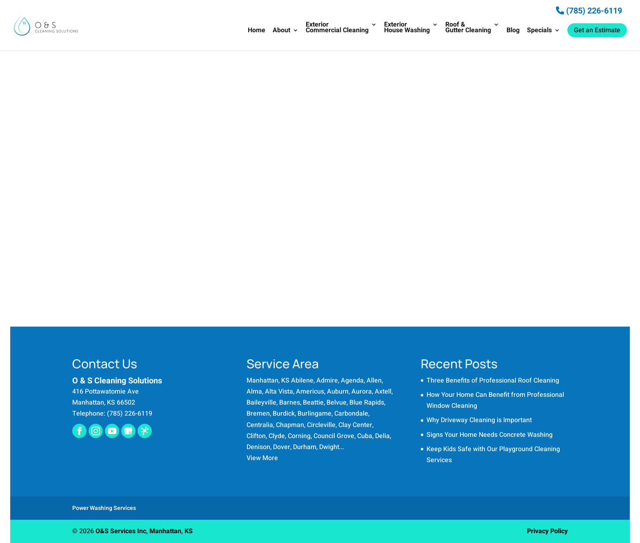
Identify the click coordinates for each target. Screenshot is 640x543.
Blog (513, 31)
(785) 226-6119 (589, 11)
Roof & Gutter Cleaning (468, 28)
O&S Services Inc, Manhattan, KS (144, 531)
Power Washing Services (104, 508)
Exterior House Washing (407, 28)
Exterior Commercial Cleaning (337, 28)
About (281, 31)
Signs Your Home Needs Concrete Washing (490, 435)
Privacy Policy (547, 531)
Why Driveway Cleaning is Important (479, 420)
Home (256, 31)
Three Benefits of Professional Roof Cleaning (493, 380)
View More (262, 458)
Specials (539, 31)
